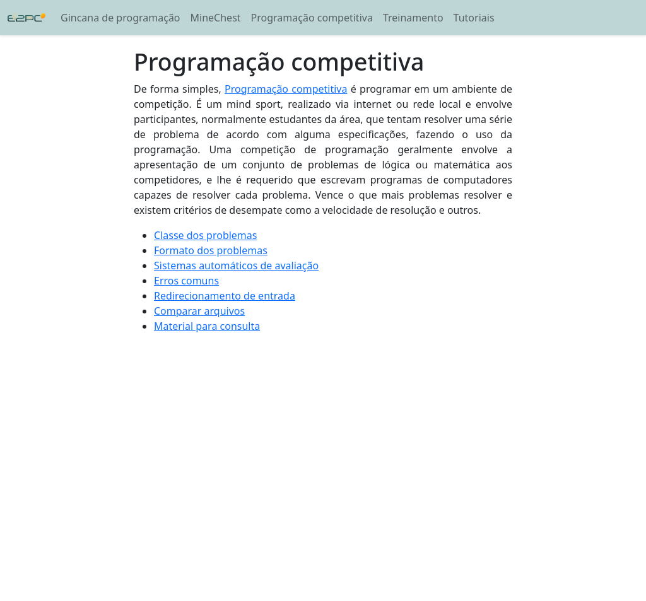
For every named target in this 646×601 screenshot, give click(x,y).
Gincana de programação (120, 18)
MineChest (216, 18)
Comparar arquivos (199, 311)
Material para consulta (207, 326)
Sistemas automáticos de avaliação (236, 265)
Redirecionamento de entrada (224, 296)
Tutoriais (474, 18)
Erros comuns (186, 281)
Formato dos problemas (210, 250)
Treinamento (413, 18)
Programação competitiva (312, 18)
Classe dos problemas (205, 235)
